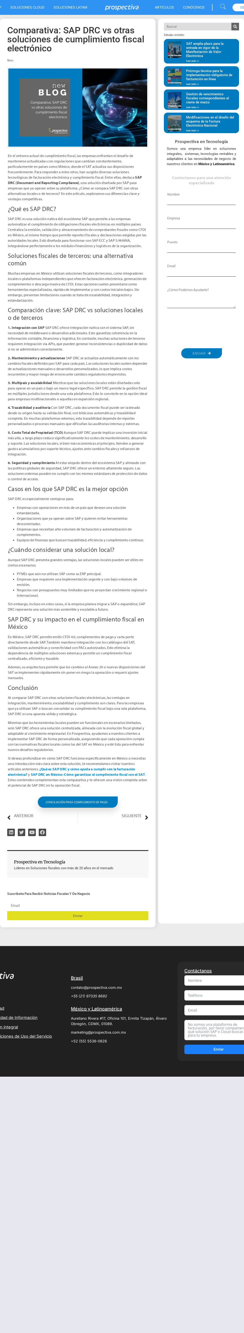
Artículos (164, 7)
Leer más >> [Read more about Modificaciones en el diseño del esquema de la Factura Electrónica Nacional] (192, 130)
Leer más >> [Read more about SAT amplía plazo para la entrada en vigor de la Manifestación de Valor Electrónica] (192, 60)
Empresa (173, 218)
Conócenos (194, 7)
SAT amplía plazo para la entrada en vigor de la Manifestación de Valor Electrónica (205, 50)
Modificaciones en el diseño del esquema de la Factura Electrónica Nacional (210, 121)
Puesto (172, 242)
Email (171, 266)
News (10, 60)
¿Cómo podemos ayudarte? (188, 289)
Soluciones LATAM (70, 7)
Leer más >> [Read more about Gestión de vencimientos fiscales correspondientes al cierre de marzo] (192, 107)
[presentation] (201, 328)
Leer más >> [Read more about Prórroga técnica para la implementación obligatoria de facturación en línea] (192, 84)
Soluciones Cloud (27, 7)
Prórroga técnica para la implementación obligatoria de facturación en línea (209, 75)
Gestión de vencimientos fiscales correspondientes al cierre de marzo (207, 98)
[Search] (235, 26)
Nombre (173, 194)
